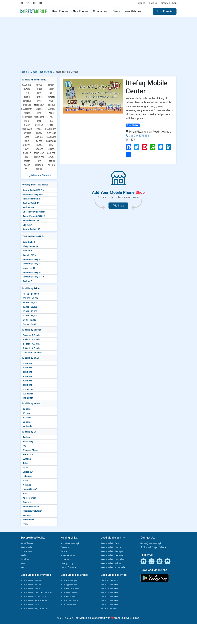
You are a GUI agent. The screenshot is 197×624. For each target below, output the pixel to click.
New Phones (80, 11)
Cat (26, 149)
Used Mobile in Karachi (111, 543)
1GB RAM (27, 363)
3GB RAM (27, 372)
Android (26, 437)
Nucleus (27, 515)
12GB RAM (28, 394)
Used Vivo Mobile (68, 604)
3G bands (27, 413)
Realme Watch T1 (31, 203)
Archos (39, 137)
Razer (39, 141)
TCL (51, 117)
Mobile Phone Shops (41, 71)
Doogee (39, 149)
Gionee (39, 169)
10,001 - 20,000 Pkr (109, 604)
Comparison (100, 11)
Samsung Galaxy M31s (33, 277)
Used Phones (60, 11)
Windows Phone (30, 450)
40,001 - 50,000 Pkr (109, 592)
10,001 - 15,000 (30, 316)
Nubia (39, 133)
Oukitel (26, 145)
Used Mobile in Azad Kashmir (34, 600)
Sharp (27, 125)
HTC (26, 93)
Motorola (39, 105)
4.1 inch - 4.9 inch (31, 344)
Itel (51, 125)
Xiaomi (51, 85)
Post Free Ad (164, 11)
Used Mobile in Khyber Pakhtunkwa (36, 592)
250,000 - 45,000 (30, 298)
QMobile (27, 101)
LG (51, 93)
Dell (27, 169)
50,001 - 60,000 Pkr (109, 588)
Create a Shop (168, 3)
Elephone (51, 133)
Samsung (26, 85)
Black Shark (51, 129)
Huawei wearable (31, 506)
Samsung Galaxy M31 (33, 259)
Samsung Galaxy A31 (32, 272)
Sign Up (153, 3)
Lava (51, 145)
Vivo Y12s (27, 251)
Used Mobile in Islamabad (32, 580)
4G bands (27, 418)
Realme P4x (28, 207)
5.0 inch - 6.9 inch (31, 339)
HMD (39, 161)
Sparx (51, 157)
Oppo (39, 101)
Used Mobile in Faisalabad (112, 559)
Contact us (65, 559)
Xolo (26, 141)
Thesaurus (65, 547)
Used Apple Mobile (68, 584)
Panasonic (51, 141)
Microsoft (39, 117)
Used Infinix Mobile (69, 600)
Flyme (25, 524)
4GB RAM (27, 376)
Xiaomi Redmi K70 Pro (33, 190)
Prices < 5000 (29, 324)
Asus (51, 113)
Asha (25, 463)
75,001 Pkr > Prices (109, 580)
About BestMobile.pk (69, 543)
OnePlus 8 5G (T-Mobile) (34, 212)
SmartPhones (26, 543)
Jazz (39, 121)
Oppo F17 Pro (29, 255)
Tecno (27, 97)
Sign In (141, 3)
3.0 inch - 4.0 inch (31, 348)
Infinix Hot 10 (29, 268)
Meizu (27, 113)
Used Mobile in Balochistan (33, 596)
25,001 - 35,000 (30, 307)
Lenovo (39, 109)
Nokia (51, 89)
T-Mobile (27, 153)
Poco (39, 129)
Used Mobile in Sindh (30, 588)
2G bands (27, 409)
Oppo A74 (27, 225)
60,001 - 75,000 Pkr (109, 584)
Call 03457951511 (138, 135)
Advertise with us (68, 555)
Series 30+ (28, 472)
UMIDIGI (51, 161)
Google (51, 105)
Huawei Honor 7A (31, 220)
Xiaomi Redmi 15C (31, 229)
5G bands (27, 422)
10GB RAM (28, 389)
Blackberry (28, 441)
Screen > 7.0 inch (31, 335)
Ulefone (39, 125)
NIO (26, 157)
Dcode (27, 165)
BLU (51, 121)
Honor (39, 89)
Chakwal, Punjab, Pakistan (153, 547)
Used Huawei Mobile (69, 596)
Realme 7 (27, 281)
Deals (116, 11)
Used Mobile (26, 547)
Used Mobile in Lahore (110, 547)
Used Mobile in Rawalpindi (112, 551)
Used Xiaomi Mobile (69, 588)
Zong (27, 121)
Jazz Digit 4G (29, 242)
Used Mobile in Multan (110, 563)
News (23, 567)
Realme (51, 97)
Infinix (39, 97)
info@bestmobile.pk (150, 543)
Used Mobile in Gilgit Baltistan (34, 608)
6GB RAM (27, 381)
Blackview (51, 137)
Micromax (27, 129)
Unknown (27, 476)
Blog (22, 563)
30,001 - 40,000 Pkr (109, 596)
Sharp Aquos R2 (30, 246)
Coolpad (51, 153)
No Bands (27, 426)
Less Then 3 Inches (32, 352)
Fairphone (39, 153)
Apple (39, 85)
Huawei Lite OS (30, 489)
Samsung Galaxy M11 (33, 264)
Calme (27, 161)
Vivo (51, 101)
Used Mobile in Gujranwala (112, 567)
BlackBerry (26, 109)
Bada (25, 493)
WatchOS (27, 485)
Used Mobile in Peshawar (112, 555)
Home (23, 71)
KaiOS (25, 480)
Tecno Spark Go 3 (31, 199)
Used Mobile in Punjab (30, 584)
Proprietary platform (32, 511)
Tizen (25, 467)
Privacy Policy (66, 563)
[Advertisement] (98, 44)
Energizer (39, 157)
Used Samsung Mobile (70, 580)
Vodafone (27, 117)
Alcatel (51, 109)
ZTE (39, 113)
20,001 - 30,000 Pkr (109, 600)
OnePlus (27, 105)
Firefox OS (28, 454)
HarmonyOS (28, 519)
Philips (51, 165)
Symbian (27, 459)
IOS (24, 446)
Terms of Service (68, 567)
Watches (24, 559)
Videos (63, 551)
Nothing (27, 133)
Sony (39, 93)
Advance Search (39, 175)
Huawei (27, 89)
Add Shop (118, 205)
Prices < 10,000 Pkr (109, 608)
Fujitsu (39, 165)
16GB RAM (28, 398)
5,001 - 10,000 (29, 320)
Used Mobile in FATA (29, 604)
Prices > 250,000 (31, 294)
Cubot (51, 149)
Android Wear (29, 498)
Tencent (27, 502)
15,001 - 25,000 (30, 311)
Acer (27, 137)
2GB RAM (27, 368)
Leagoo (39, 145)
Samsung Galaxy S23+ (33, 194)
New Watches (132, 11)
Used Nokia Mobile (69, 592)
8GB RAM (27, 385)
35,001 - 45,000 (30, 302)
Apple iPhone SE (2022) (34, 216)
